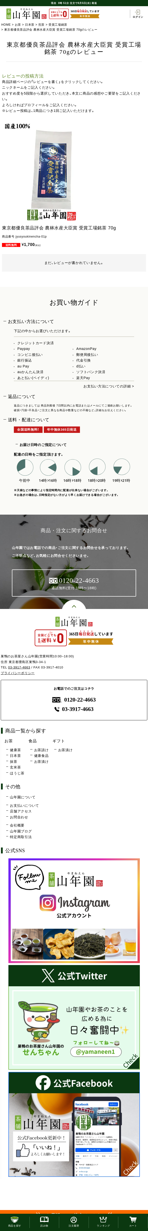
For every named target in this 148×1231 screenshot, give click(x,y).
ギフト (58, 741)
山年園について (22, 797)
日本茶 (29, 24)
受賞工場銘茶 (58, 24)
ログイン (138, 14)
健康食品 (41, 756)
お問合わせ (19, 817)
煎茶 (41, 24)
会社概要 (17, 825)
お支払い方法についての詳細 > (108, 386)
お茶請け (41, 750)
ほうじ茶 (17, 773)
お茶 (18, 24)
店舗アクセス (21, 811)
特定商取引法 (21, 837)
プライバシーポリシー (18, 673)
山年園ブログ (21, 831)
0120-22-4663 (74, 700)
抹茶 (13, 762)
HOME (6, 24)
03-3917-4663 (19, 667)
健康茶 (15, 750)
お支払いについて (24, 805)
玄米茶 (15, 767)
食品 (32, 741)
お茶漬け (41, 762)
